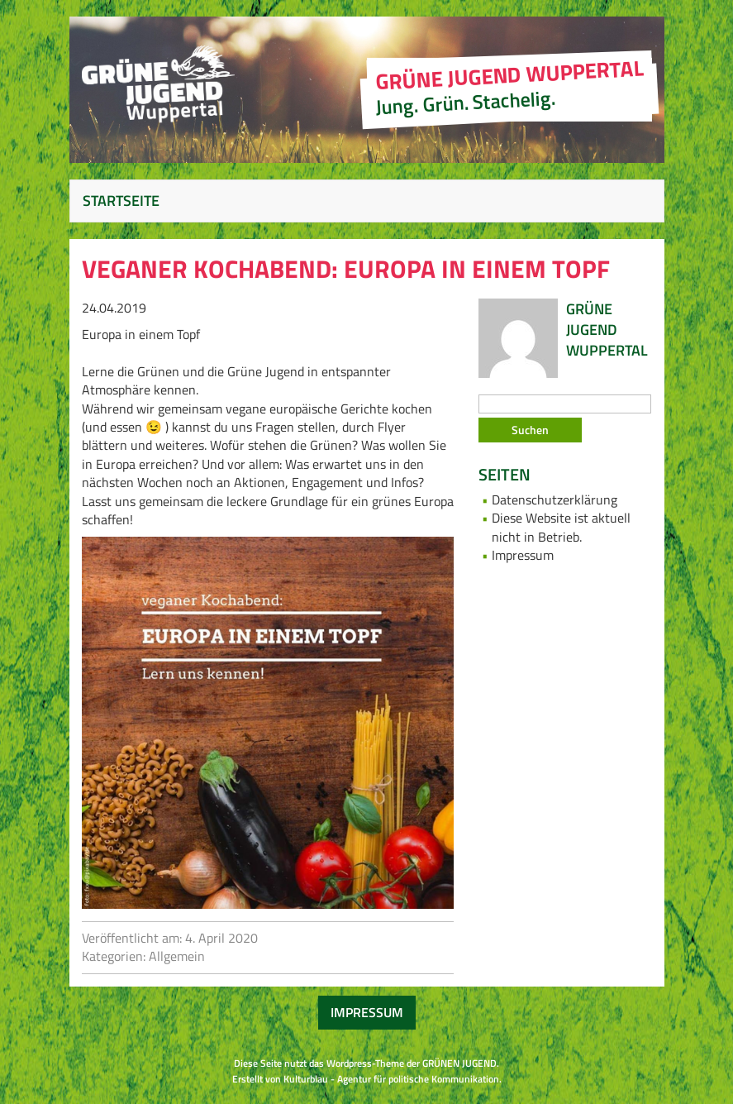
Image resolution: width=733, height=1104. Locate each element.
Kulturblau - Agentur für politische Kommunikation (391, 1079)
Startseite (121, 200)
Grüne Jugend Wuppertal (607, 329)
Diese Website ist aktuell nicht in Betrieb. (561, 527)
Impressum (523, 555)
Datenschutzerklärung (554, 499)
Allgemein (177, 956)
